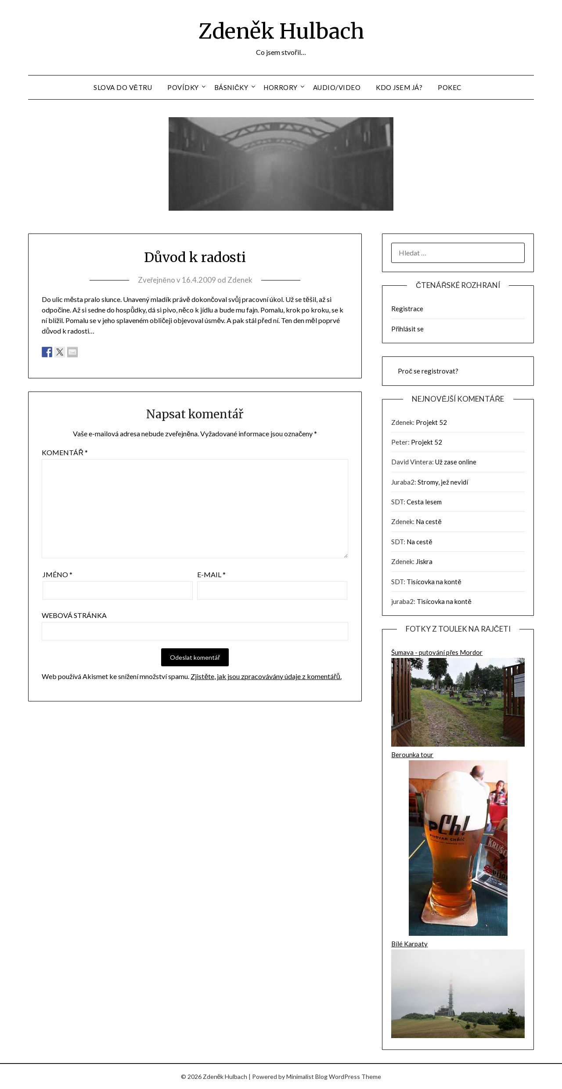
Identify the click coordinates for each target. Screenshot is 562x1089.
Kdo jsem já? (399, 87)
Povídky (183, 87)
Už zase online (455, 462)
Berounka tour (458, 844)
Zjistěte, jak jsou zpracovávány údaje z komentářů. (266, 676)
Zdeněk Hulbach (281, 31)
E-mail (211, 574)
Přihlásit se (407, 329)
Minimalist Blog (307, 1076)
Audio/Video (337, 87)
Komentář (65, 452)
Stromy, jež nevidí (443, 482)
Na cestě (428, 521)
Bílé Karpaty (458, 990)
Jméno (57, 574)
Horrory (280, 87)
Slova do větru (123, 87)
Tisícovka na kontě (434, 582)
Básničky (231, 87)
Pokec (449, 87)
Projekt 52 (431, 422)
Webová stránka (74, 615)
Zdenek (239, 279)
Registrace (407, 309)
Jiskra (424, 561)
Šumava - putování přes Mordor (458, 698)
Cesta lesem (424, 502)
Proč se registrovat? (428, 371)
